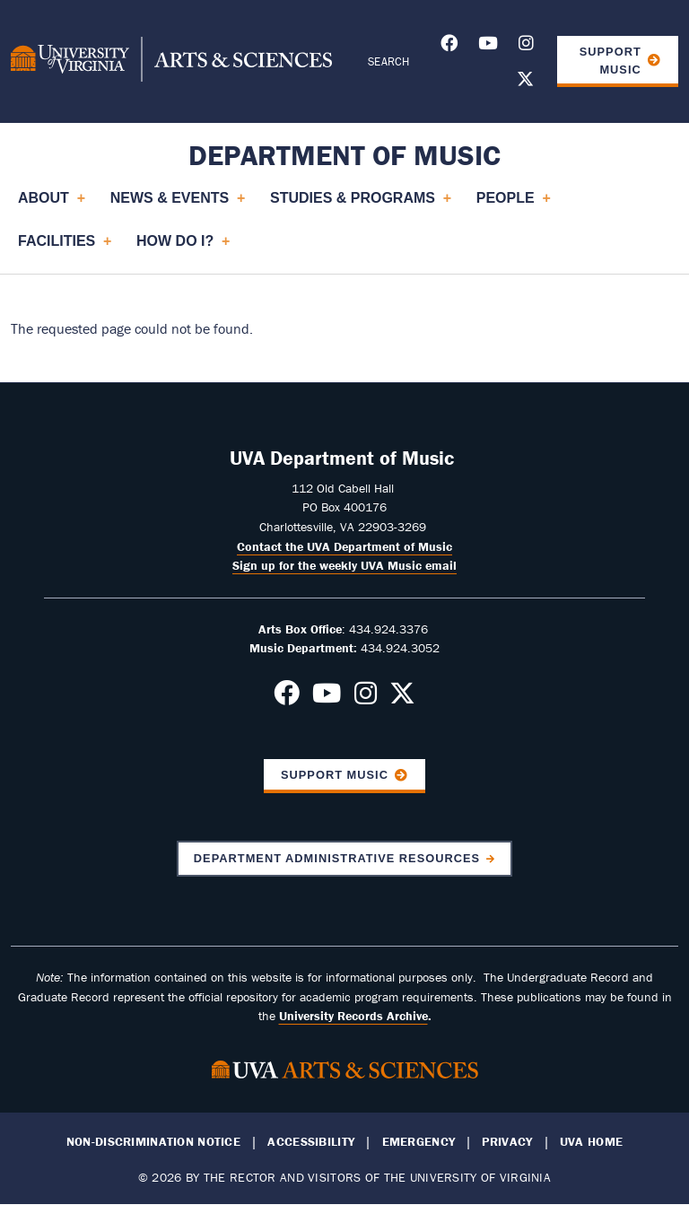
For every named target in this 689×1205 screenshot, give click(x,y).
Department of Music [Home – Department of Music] (344, 154)
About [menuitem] (51, 205)
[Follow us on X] (525, 82)
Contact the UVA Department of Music (344, 546)
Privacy (507, 1141)
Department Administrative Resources (337, 858)
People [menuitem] (513, 205)
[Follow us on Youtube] (488, 46)
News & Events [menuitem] (177, 205)
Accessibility (310, 1141)
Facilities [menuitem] (64, 248)
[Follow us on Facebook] (449, 46)
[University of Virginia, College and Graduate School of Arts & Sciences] (171, 62)
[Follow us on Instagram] (526, 46)
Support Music (610, 60)
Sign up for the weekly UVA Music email (344, 565)
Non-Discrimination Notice (153, 1141)
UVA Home (591, 1141)
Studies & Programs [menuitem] (360, 205)
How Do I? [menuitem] (182, 248)
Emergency (419, 1141)
